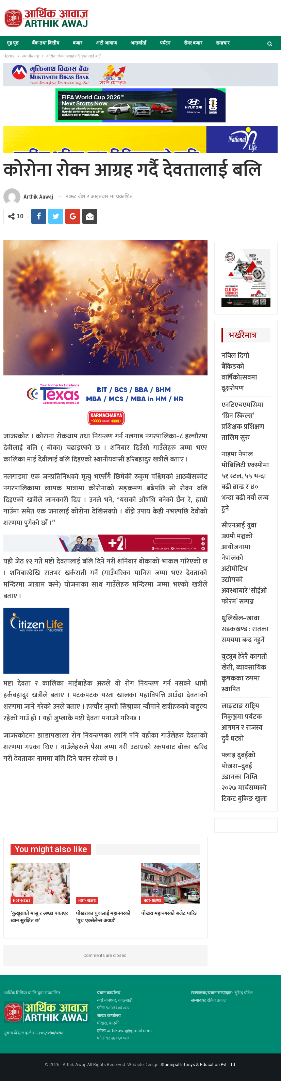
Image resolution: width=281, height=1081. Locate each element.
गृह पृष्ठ (12, 43)
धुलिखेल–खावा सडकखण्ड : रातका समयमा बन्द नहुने (245, 629)
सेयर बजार (193, 43)
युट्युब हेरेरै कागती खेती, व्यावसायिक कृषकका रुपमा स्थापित (244, 673)
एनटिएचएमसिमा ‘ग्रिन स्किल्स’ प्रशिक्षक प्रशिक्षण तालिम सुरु (242, 421)
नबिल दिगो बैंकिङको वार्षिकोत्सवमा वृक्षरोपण (239, 372)
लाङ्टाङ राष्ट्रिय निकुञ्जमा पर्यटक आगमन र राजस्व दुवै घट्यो (242, 722)
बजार (77, 43)
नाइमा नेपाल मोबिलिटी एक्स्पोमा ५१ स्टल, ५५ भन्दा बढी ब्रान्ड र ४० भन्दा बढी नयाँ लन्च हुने (245, 481)
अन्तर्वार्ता (138, 43)
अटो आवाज (106, 43)
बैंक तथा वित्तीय (45, 43)
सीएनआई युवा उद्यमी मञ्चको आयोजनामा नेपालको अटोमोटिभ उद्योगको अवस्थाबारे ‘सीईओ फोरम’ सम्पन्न (244, 563)
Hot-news (22, 900)
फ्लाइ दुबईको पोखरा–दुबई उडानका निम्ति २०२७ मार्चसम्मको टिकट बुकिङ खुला (244, 777)
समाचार (223, 43)
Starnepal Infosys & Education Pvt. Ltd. (198, 1064)
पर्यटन (165, 43)
